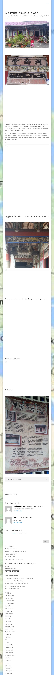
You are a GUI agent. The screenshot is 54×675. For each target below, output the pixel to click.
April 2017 (8, 665)
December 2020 (9, 603)
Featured (22, 16)
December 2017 (9, 647)
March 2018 (8, 642)
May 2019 (8, 619)
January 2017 (8, 673)
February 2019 (9, 624)
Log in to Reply (18, 511)
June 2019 (8, 616)
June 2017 (8, 660)
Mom (8, 16)
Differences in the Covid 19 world (14, 559)
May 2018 (8, 637)
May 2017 (8, 663)
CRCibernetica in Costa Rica (17, 586)
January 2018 (8, 645)
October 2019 (9, 614)
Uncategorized (42, 16)
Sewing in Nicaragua (11, 549)
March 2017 (8, 668)
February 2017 (9, 671)
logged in (15, 533)
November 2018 (9, 626)
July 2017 (7, 658)
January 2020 (8, 611)
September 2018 (9, 632)
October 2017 (9, 652)
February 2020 (9, 608)
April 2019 (8, 621)
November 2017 (9, 650)
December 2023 (9, 595)
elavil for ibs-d (9, 578)
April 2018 (8, 639)
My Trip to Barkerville (11, 554)
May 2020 (8, 606)
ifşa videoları (8, 581)
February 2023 (9, 598)
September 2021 (9, 601)
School (27, 16)
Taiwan (32, 16)
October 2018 (9, 629)
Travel (36, 16)
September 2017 (9, 655)
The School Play (14, 588)
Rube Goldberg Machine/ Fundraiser (15, 551)
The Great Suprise (10, 556)
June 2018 (8, 634)
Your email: (8, 566)
